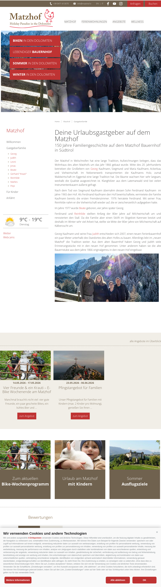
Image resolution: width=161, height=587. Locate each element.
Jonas (13, 165)
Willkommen (13, 142)
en (97, 3)
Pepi (12, 185)
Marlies (14, 181)
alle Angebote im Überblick (145, 341)
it (102, 3)
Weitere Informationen (18, 580)
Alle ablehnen (117, 580)
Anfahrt (10, 198)
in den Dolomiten (32, 41)
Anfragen (135, 3)
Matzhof (31, 18)
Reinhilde (15, 177)
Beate (13, 169)
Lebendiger (32, 52)
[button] (157, 532)
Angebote (119, 21)
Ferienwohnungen (94, 21)
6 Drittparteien (34, 538)
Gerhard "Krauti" (18, 173)
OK (144, 580)
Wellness (137, 21)
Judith (13, 157)
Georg (13, 153)
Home (57, 121)
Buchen (153, 3)
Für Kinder (12, 192)
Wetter (7, 233)
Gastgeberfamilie (16, 148)
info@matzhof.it (84, 3)
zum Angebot (26, 416)
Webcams (8, 237)
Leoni (13, 161)
